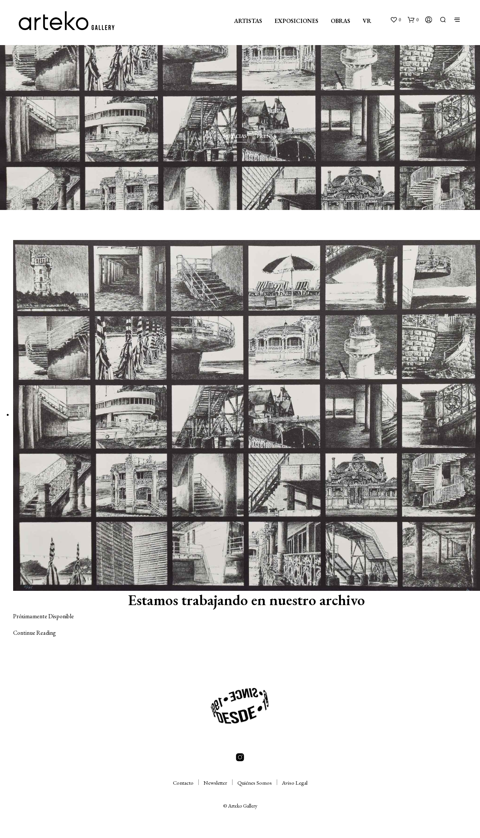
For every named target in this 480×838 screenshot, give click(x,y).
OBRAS (340, 21)
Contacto (183, 782)
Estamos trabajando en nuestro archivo (246, 600)
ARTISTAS (248, 21)
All (208, 136)
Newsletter (215, 782)
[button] (395, 20)
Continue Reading (34, 633)
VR (367, 21)
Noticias (234, 136)
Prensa (266, 136)
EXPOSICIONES (296, 21)
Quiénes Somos (254, 782)
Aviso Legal (295, 782)
